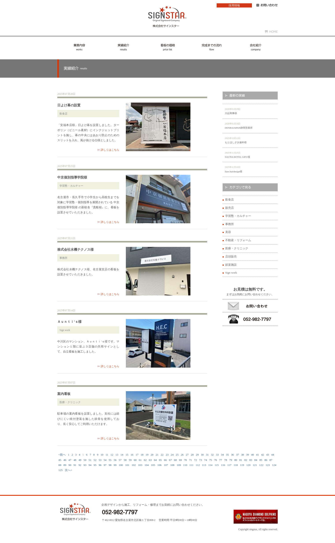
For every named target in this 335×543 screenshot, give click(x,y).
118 (236, 465)
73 (200, 460)
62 (145, 460)
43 (267, 454)
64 (155, 460)
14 (122, 454)
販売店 (229, 207)
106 (159, 465)
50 (85, 460)
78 (225, 460)
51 (90, 460)
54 (105, 460)
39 (247, 454)
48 (74, 460)
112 (198, 465)
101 (127, 465)
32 (212, 454)
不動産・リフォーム (238, 240)
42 (262, 454)
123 (268, 465)
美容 (228, 232)
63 (150, 460)
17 (137, 454)
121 (255, 465)
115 (217, 465)
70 (185, 460)
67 (170, 460)
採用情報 (234, 5)
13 (116, 454)
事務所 (229, 224)
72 (195, 460)
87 (270, 460)
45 (59, 460)
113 (204, 465)
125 (60, 470)
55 (110, 460)
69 (180, 460)
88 (59, 465)
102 (134, 465)
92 (79, 465)
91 (74, 465)
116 (223, 465)
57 (120, 460)
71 (190, 460)
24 (172, 454)
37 (237, 454)
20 (152, 454)
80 (235, 460)
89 (64, 465)
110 (185, 465)
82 (245, 460)
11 (107, 454)
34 (222, 454)
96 (100, 465)
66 (165, 460)
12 (111, 454)
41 (257, 454)
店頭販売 (231, 256)
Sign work (231, 272)
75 (210, 460)
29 (197, 454)
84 (255, 460)
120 (248, 465)
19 (147, 454)
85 (260, 460)
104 (146, 465)
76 (215, 460)
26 (182, 454)
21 (157, 454)
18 (142, 454)
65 (160, 460)
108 (172, 465)
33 (217, 454)
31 (207, 454)
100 (121, 465)
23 (167, 454)
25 (177, 454)
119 (242, 465)
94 (90, 465)
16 (131, 454)
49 (79, 460)
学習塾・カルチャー (238, 216)
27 (187, 454)
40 (252, 454)
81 (240, 460)
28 (192, 454)
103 (140, 465)
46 (64, 460)
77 (220, 460)
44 (272, 454)
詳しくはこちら (110, 149)
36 (232, 454)
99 (115, 465)
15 (126, 454)
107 (166, 465)
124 (274, 465)
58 (125, 460)
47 (70, 460)
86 (265, 460)
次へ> (68, 470)
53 (100, 460)
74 (205, 460)
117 (229, 465)
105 (153, 465)
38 (242, 454)
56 (115, 460)
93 (85, 465)
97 (105, 465)
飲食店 (229, 199)
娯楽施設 (231, 264)
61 (140, 460)
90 (70, 465)
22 (162, 454)
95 (95, 465)
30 (202, 454)
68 (175, 460)
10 (101, 454)
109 (179, 465)
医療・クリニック (236, 248)
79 (230, 460)
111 (191, 465)
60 (135, 460)
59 (130, 460)
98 (110, 465)
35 (227, 454)
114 (210, 465)
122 (261, 465)
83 (250, 460)
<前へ (62, 454)
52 (95, 460)
